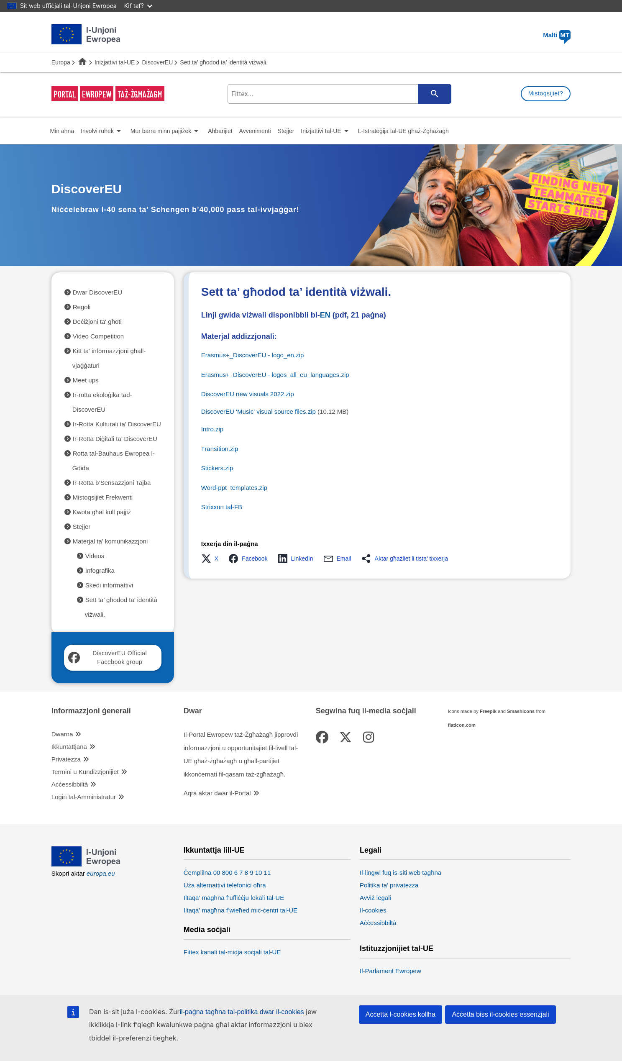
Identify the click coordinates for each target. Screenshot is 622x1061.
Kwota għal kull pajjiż (102, 511)
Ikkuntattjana (69, 746)
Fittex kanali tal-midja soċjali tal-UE (232, 952)
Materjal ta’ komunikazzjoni (110, 541)
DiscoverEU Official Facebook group (107, 657)
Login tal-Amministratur (83, 796)
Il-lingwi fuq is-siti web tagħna (400, 872)
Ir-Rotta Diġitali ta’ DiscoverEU (115, 438)
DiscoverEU (157, 62)
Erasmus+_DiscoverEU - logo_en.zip (252, 355)
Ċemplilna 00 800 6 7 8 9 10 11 (227, 872)
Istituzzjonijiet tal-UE (396, 949)
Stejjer (82, 526)
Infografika (100, 570)
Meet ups (86, 380)
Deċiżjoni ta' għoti (97, 321)
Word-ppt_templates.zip (234, 487)
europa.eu (101, 873)
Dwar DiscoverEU (97, 292)
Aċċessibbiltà (69, 784)
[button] (212, 559)
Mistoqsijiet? (545, 93)
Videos (95, 555)
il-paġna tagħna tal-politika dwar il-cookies (242, 1011)
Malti (557, 35)
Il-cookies (373, 910)
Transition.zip (219, 448)
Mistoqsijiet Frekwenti (103, 497)
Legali (370, 850)
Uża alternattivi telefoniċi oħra (225, 885)
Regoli (82, 306)
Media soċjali (207, 930)
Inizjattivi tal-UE (115, 62)
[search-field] (338, 94)
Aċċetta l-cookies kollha (400, 1014)
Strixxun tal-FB (221, 506)
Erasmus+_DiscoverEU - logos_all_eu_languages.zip (275, 374)
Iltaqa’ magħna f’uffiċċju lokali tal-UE (234, 897)
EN (325, 315)
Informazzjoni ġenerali (91, 711)
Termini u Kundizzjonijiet (85, 771)
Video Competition (98, 336)
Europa (60, 62)
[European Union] (86, 864)
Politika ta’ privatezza (389, 885)
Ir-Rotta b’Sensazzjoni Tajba (112, 482)
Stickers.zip (217, 468)
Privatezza (66, 759)
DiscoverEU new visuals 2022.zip (247, 393)
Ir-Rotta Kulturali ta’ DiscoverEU (117, 424)
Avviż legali (375, 897)
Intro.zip (212, 429)
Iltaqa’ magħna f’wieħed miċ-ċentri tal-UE (240, 910)
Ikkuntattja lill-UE (214, 850)
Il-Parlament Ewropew (390, 970)
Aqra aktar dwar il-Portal (217, 793)
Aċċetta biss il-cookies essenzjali (500, 1014)
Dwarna (62, 734)
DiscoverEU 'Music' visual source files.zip (258, 411)
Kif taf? (138, 5)
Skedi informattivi (109, 585)
